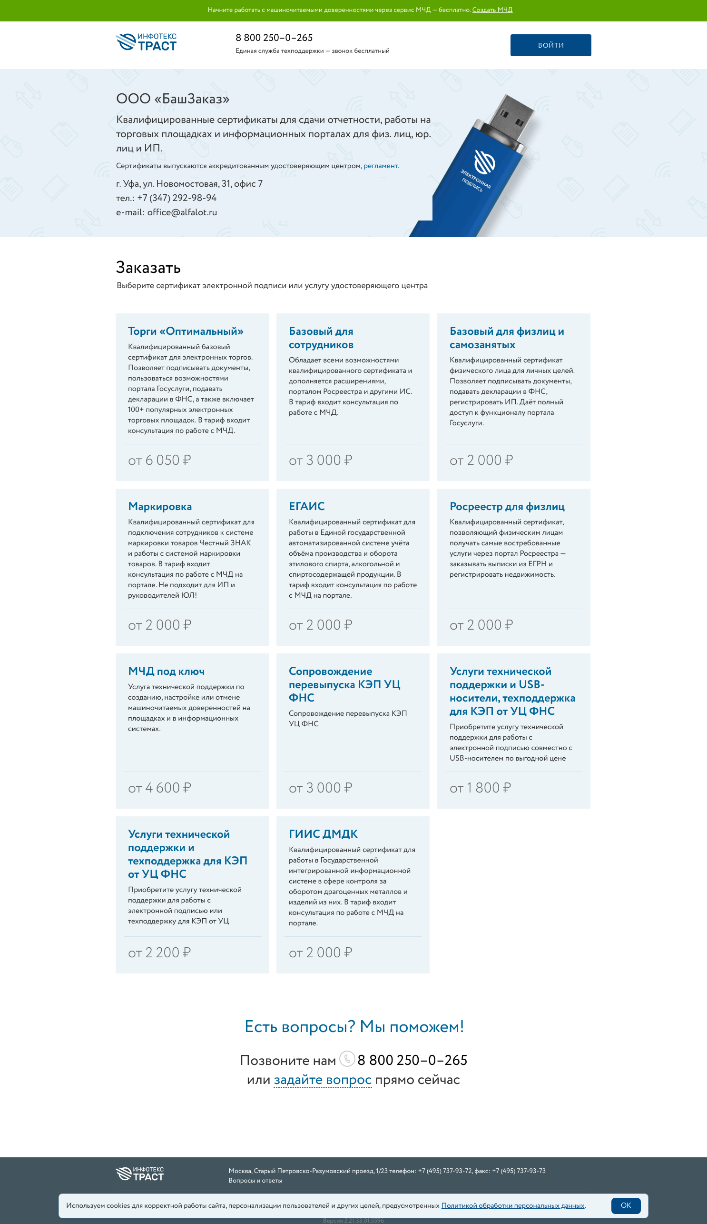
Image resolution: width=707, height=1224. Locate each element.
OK (626, 1206)
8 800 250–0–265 (274, 38)
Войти (551, 45)
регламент (380, 166)
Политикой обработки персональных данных (513, 1206)
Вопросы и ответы (256, 1181)
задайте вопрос (323, 1080)
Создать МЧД (492, 10)
